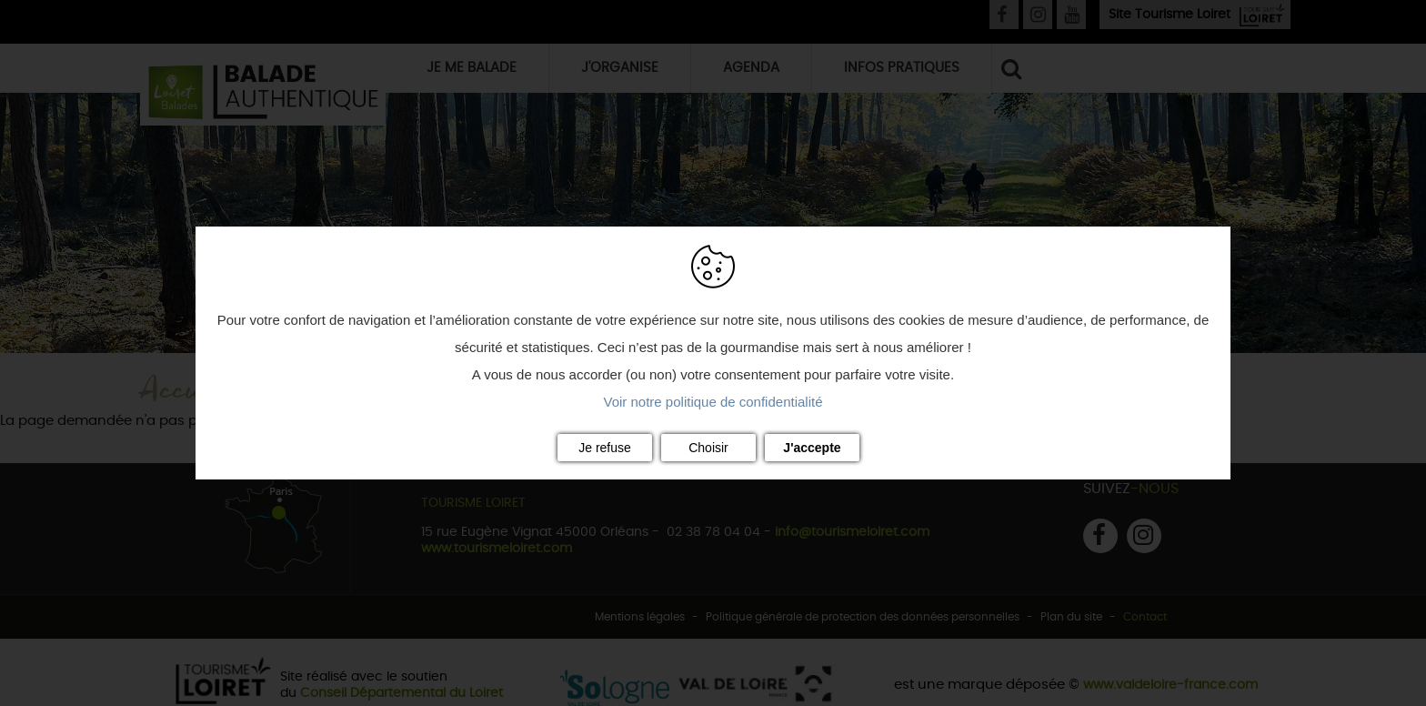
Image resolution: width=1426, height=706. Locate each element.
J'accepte (811, 447)
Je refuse (604, 447)
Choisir (708, 447)
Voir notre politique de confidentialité (713, 401)
